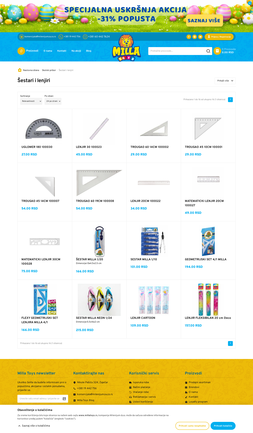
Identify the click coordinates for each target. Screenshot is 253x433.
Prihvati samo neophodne (192, 426)
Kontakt (63, 51)
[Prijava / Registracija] (219, 36)
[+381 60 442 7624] (96, 37)
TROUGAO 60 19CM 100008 (95, 201)
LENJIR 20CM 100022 (146, 201)
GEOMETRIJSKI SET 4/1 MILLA (206, 259)
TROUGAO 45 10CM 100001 (203, 147)
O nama (48, 51)
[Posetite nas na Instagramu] (194, 37)
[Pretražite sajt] (208, 51)
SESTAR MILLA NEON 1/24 (94, 318)
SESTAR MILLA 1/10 (144, 259)
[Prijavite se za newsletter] (64, 399)
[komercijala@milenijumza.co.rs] (38, 37)
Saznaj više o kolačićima (36, 426)
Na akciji (79, 51)
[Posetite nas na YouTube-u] (200, 37)
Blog (93, 51)
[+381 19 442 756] (70, 37)
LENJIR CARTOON (143, 318)
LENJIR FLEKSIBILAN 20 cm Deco (208, 318)
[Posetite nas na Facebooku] (189, 37)
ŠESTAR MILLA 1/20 (89, 259)
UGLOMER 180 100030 (36, 147)
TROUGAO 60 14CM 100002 (150, 147)
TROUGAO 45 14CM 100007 (40, 201)
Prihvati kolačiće (223, 426)
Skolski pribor (49, 70)
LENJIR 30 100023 (89, 147)
